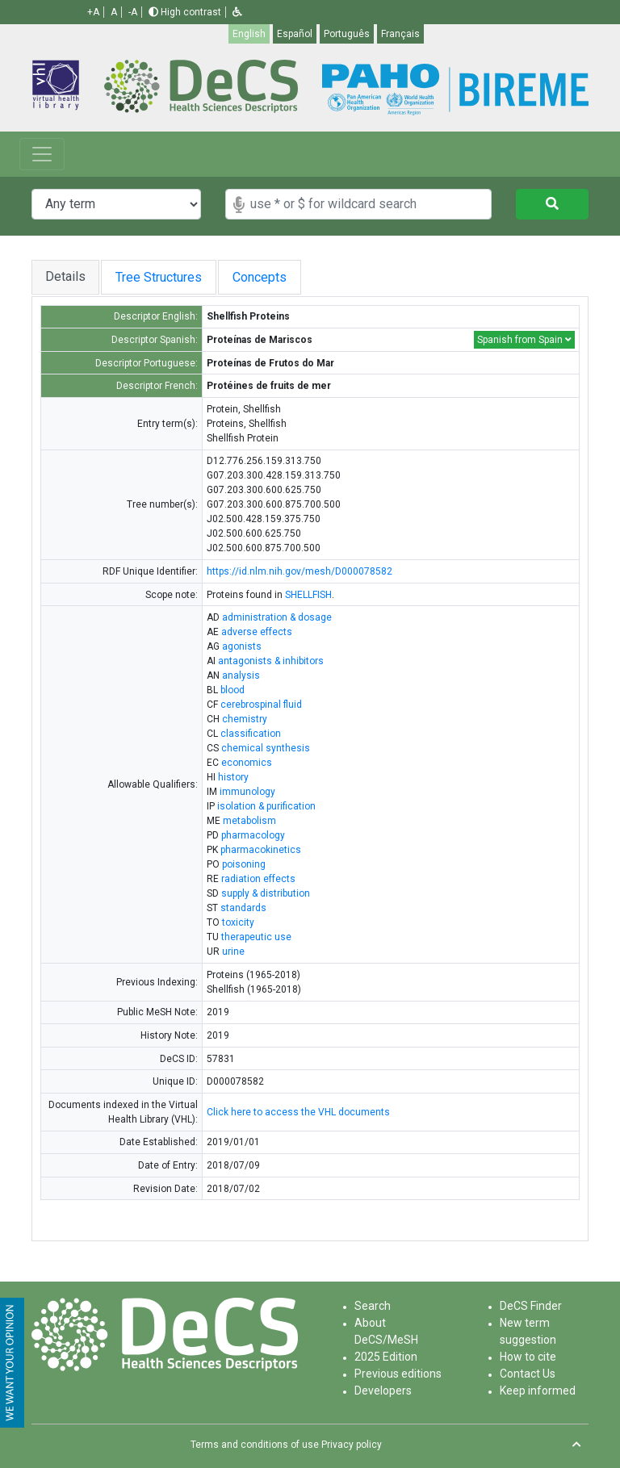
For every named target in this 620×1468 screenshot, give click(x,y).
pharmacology (253, 835)
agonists (242, 646)
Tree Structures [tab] (158, 277)
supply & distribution (265, 893)
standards (243, 908)
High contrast (185, 12)
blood (232, 690)
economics (246, 762)
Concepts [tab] (264, 277)
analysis (241, 675)
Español (294, 34)
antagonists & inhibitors (271, 661)
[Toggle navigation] (42, 154)
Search (372, 1305)
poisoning (244, 864)
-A (132, 12)
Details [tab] (65, 276)
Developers (383, 1390)
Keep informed (538, 1390)
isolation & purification (266, 806)
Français (400, 34)
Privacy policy (351, 1444)
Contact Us (527, 1373)
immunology (247, 791)
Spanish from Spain (524, 339)
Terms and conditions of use (255, 1444)
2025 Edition (385, 1356)
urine (233, 951)
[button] (237, 12)
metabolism (249, 820)
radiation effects (258, 879)
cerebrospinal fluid (261, 704)
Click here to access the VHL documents (298, 1112)
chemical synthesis (265, 748)
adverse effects (256, 632)
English (249, 34)
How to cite (528, 1356)
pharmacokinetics (260, 849)
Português (347, 34)
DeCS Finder (531, 1305)
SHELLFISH (308, 594)
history (233, 777)
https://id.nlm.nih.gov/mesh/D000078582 (299, 571)
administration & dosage (277, 617)
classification (250, 733)
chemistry (244, 719)
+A (93, 12)
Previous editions (398, 1373)
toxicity (238, 922)
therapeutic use (256, 937)
